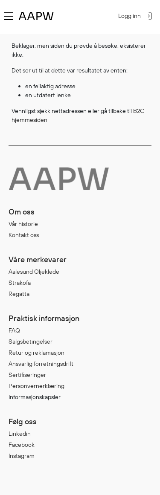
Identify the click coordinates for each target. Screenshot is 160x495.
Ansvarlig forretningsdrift (41, 364)
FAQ (14, 330)
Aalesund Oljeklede (34, 271)
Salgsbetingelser (30, 341)
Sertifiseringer (27, 375)
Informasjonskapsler (35, 397)
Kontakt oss (24, 235)
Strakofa (20, 283)
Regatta (19, 294)
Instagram (22, 456)
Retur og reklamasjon (36, 352)
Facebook (22, 445)
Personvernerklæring (36, 386)
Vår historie (23, 224)
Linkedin (20, 433)
